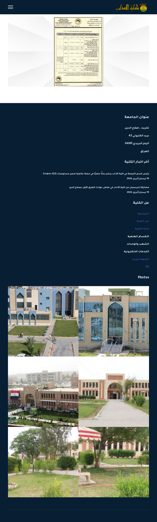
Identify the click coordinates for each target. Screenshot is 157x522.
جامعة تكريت (140, 259)
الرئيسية (143, 213)
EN (147, 267)
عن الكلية (143, 221)
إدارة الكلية (142, 229)
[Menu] (10, 7)
